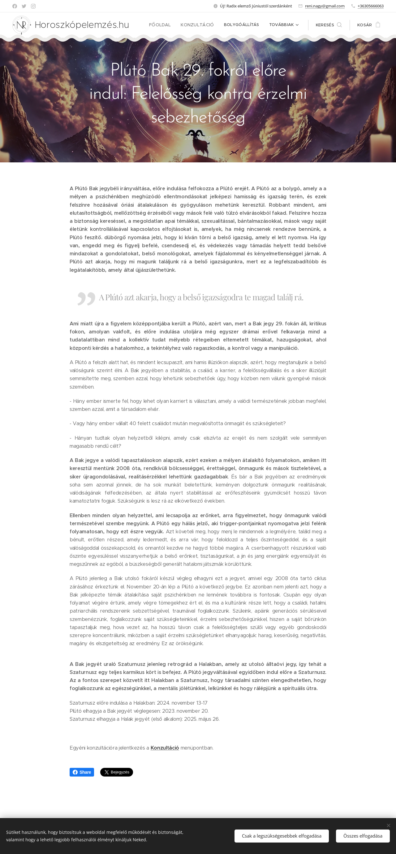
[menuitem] (165, 25)
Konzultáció (165, 747)
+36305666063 (371, 6)
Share (82, 772)
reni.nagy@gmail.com (325, 6)
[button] (329, 25)
